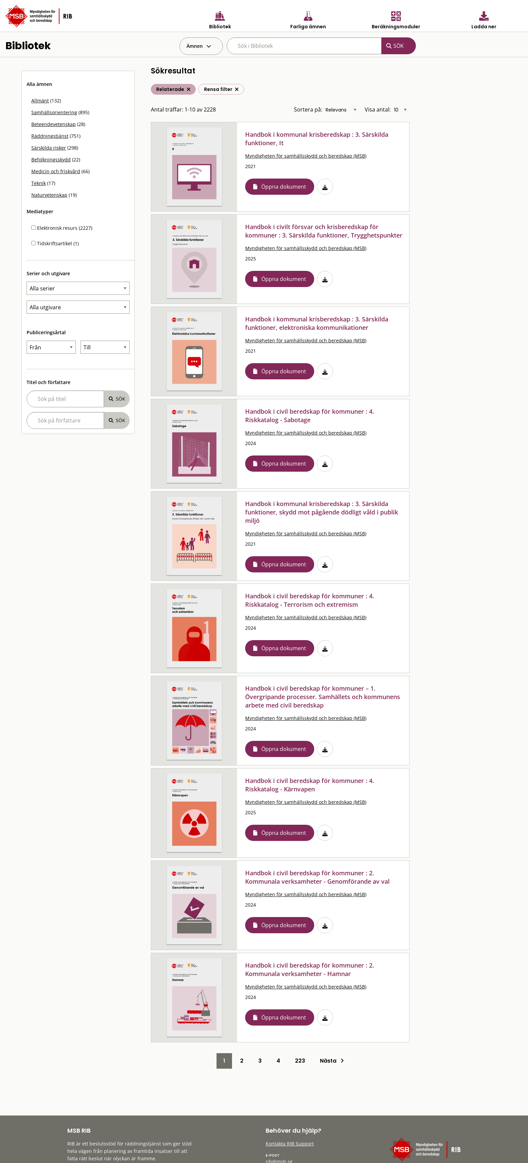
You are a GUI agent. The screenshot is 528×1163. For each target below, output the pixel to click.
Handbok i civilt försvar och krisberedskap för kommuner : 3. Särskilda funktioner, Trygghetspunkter (323, 231)
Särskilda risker (48, 148)
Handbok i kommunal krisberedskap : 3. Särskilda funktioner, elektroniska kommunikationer (316, 323)
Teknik (38, 183)
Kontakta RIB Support (290, 1143)
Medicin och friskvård (55, 171)
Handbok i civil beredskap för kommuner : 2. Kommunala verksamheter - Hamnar (309, 969)
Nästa (332, 1061)
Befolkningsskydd (51, 159)
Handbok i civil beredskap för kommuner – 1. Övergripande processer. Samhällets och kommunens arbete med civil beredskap (322, 696)
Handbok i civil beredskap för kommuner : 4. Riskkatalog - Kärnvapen (309, 785)
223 (300, 1061)
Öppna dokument (283, 186)
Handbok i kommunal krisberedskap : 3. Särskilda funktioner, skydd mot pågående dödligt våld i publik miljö (321, 512)
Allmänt (40, 100)
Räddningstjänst (49, 136)
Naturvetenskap (49, 195)
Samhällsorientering (54, 112)
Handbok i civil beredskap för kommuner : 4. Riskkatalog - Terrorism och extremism (309, 600)
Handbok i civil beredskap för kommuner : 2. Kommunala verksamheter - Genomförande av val (317, 877)
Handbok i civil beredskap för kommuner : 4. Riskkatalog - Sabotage (309, 415)
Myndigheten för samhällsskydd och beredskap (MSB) (305, 156)
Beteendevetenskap (53, 124)
